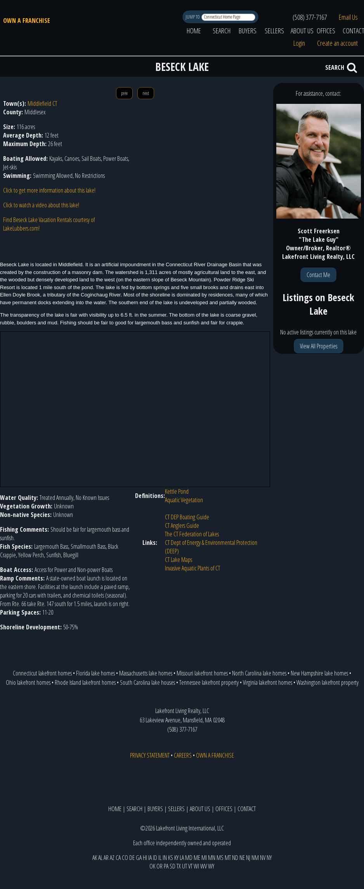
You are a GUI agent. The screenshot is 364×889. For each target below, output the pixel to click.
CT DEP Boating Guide (187, 517)
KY (176, 857)
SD (172, 866)
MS (220, 857)
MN (211, 857)
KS (170, 857)
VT (190, 866)
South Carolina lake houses (147, 682)
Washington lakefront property (327, 682)
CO (125, 857)
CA (118, 857)
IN (165, 857)
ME (197, 857)
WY (211, 866)
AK (94, 857)
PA (166, 866)
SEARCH (222, 30)
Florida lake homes (95, 673)
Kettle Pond (177, 491)
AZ (112, 857)
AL (100, 857)
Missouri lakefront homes (202, 673)
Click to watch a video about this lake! (41, 205)
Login (299, 43)
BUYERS (248, 30)
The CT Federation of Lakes (192, 534)
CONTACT (246, 809)
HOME (194, 30)
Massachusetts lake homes (145, 673)
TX (179, 866)
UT (184, 866)
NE (242, 857)
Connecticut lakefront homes (42, 673)
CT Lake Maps (178, 559)
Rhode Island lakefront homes (85, 682)
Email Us (348, 17)
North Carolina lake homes (259, 673)
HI (145, 857)
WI (196, 866)
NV (262, 857)
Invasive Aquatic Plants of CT (192, 568)
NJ (248, 857)
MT (228, 857)
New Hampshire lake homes (319, 673)
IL (159, 857)
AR (106, 857)
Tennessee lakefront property (209, 682)
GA (139, 857)
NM (255, 857)
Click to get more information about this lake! (49, 190)
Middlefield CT (42, 103)
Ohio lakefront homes (28, 682)
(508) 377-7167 (310, 17)
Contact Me (318, 274)
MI (204, 857)
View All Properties (318, 346)
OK (152, 866)
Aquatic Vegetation (184, 500)
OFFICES (326, 30)
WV (203, 866)
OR (159, 866)
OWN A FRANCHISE (26, 20)
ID (155, 857)
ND (235, 857)
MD (188, 857)
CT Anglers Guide (182, 525)
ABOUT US (302, 30)
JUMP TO (193, 17)
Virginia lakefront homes (267, 682)
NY (269, 857)
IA (150, 857)
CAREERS (183, 755)
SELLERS (274, 30)
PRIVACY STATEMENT (150, 755)
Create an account (337, 43)
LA (182, 857)
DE (132, 857)
